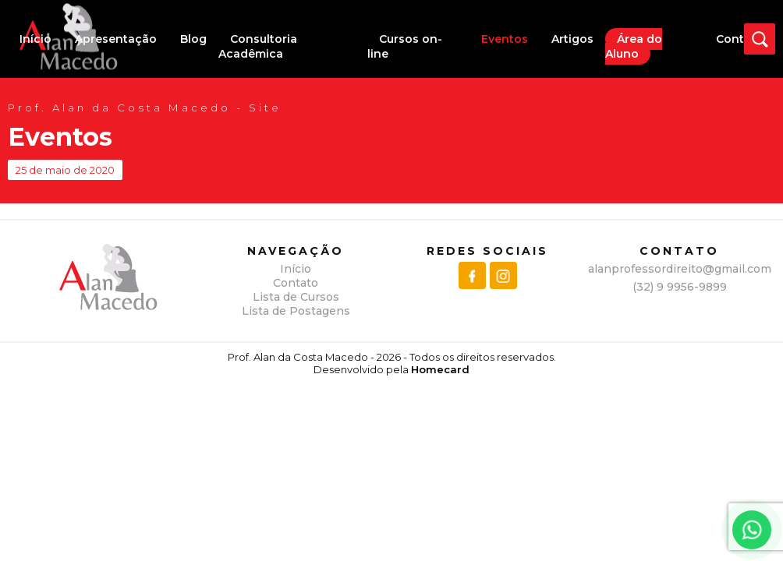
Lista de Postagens (296, 311)
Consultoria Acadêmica (257, 46)
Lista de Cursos (296, 297)
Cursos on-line (404, 46)
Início (35, 39)
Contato (740, 39)
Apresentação (116, 39)
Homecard (440, 369)
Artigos (572, 39)
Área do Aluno (633, 46)
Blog (193, 39)
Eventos (504, 39)
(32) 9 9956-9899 (679, 287)
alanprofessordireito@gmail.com (679, 269)
